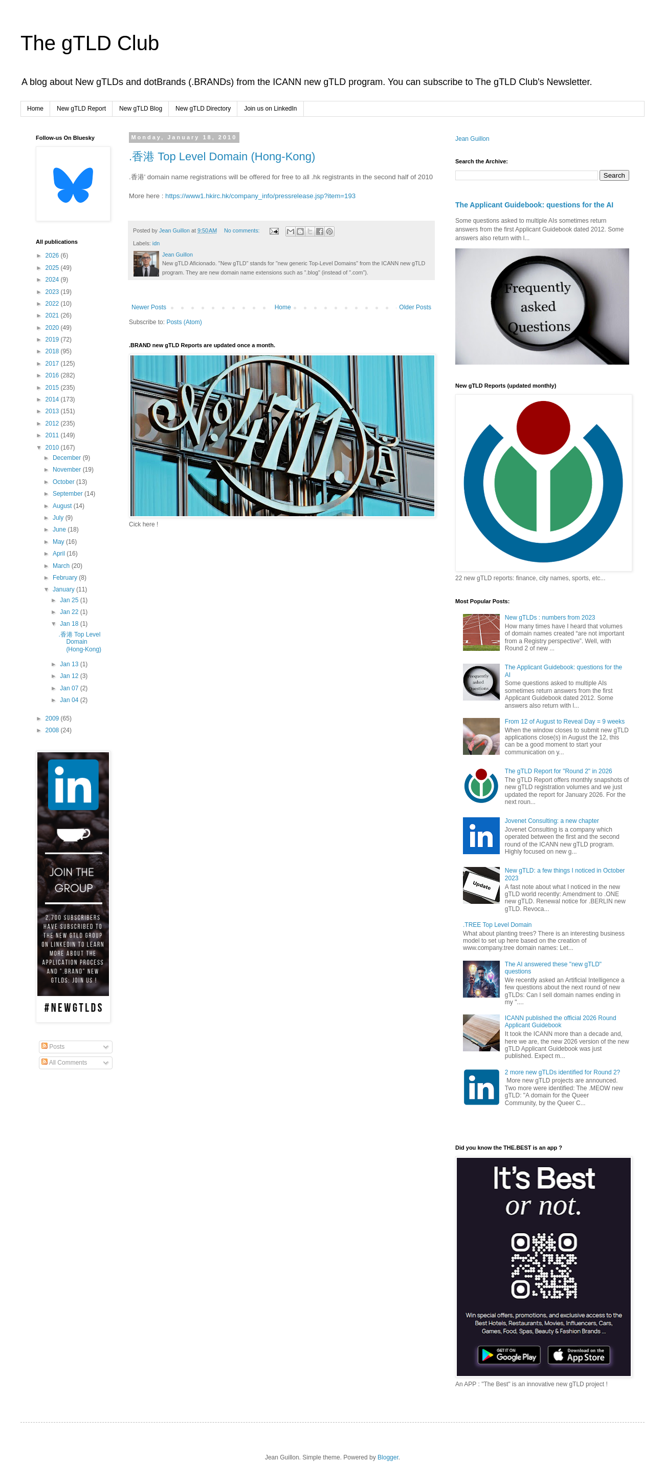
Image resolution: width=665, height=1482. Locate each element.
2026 (53, 255)
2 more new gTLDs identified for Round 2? (562, 1072)
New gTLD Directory (203, 108)
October (64, 481)
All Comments (64, 1062)
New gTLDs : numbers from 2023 (550, 617)
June (60, 529)
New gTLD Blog (140, 108)
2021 (53, 315)
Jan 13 (70, 664)
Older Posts (415, 307)
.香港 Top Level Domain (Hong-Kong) (222, 156)
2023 (53, 291)
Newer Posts (148, 307)
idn (156, 243)
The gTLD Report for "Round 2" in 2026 (558, 771)
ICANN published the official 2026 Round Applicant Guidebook (560, 1021)
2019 (53, 339)
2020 (53, 327)
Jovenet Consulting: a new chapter (552, 820)
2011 (53, 435)
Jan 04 (70, 700)
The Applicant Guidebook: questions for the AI (534, 205)
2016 (53, 375)
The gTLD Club (89, 43)
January (64, 589)
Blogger (388, 1457)
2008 (53, 730)
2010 (53, 447)
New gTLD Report (81, 108)
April (59, 553)
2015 (53, 387)
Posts (52, 1046)
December (68, 457)
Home (35, 108)
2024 (53, 279)
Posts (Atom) (184, 322)
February (66, 577)
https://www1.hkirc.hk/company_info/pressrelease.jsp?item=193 (260, 196)
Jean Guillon (472, 138)
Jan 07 (70, 688)
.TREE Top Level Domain (497, 924)
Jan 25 (70, 600)
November (68, 469)
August (63, 506)
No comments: (242, 230)
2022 (53, 303)
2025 (53, 267)
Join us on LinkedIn (270, 108)
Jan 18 (70, 623)
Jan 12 (70, 676)
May (59, 541)
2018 (53, 351)
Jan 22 (70, 612)
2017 (53, 363)
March (62, 565)
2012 (53, 423)
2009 (53, 718)
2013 (53, 411)
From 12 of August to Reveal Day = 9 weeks (565, 721)
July (59, 517)
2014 (53, 399)
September (68, 493)
